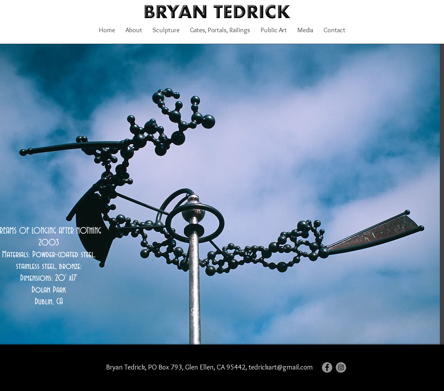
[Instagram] (341, 367)
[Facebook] (327, 367)
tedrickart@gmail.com (281, 367)
